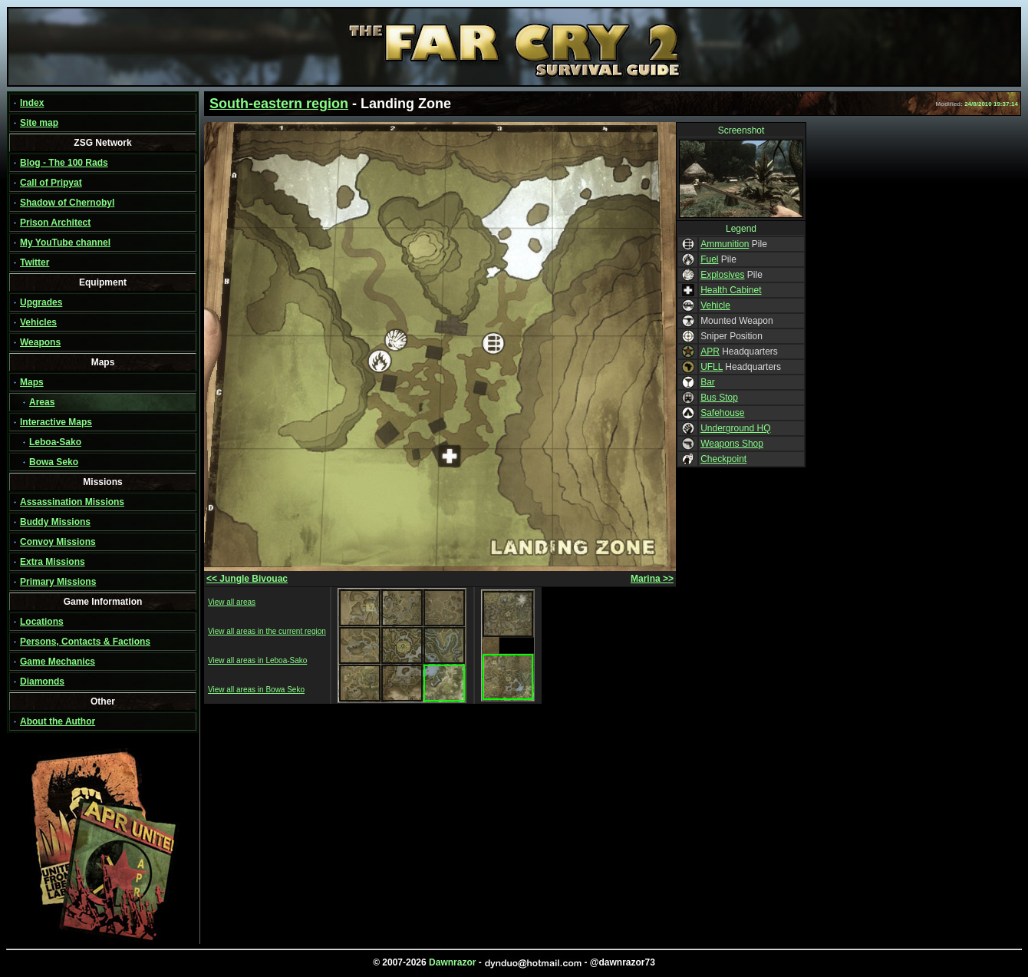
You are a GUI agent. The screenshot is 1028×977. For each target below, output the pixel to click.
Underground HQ (735, 428)
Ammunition (724, 244)
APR (710, 351)
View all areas (231, 602)
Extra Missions (52, 561)
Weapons (40, 342)
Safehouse (722, 413)
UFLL (711, 366)
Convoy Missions (58, 541)
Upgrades (41, 302)
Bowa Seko (53, 462)
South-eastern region (278, 103)
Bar (707, 382)
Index (32, 102)
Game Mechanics (57, 661)
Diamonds (42, 681)
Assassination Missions (72, 502)
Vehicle (715, 305)
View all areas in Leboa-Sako (257, 660)
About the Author (57, 721)
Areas (41, 402)
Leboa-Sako (55, 442)
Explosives (722, 274)
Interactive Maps (56, 422)
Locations (42, 621)
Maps (32, 382)
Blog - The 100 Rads (64, 162)
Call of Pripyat (51, 182)
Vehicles (38, 322)
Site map (39, 122)
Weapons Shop (731, 443)
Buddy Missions (55, 522)
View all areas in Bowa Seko (256, 689)
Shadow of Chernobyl (67, 202)
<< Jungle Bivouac (247, 578)
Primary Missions (58, 581)
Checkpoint (723, 459)
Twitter (34, 262)
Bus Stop (719, 397)
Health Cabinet (730, 290)
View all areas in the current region (267, 631)
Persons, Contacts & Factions (85, 641)
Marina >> (652, 578)
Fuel (709, 259)
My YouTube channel (65, 242)
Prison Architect (55, 222)
